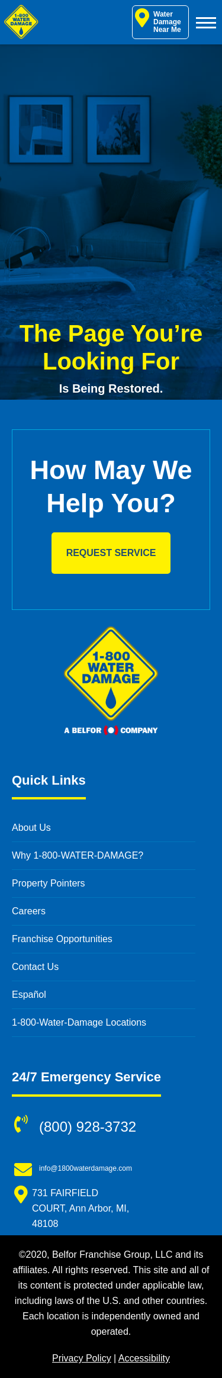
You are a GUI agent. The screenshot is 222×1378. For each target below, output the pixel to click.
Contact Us (35, 967)
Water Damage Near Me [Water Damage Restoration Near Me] (158, 21)
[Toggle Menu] (206, 22)
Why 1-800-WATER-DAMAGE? (77, 855)
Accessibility (144, 1358)
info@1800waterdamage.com (85, 1168)
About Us (31, 828)
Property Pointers (48, 883)
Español (29, 995)
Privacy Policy (81, 1358)
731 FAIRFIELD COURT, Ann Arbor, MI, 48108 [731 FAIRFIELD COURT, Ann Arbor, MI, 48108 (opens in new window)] (80, 1208)
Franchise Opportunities (62, 939)
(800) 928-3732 (87, 1127)
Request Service (111, 553)
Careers (29, 911)
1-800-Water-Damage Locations (79, 1022)
